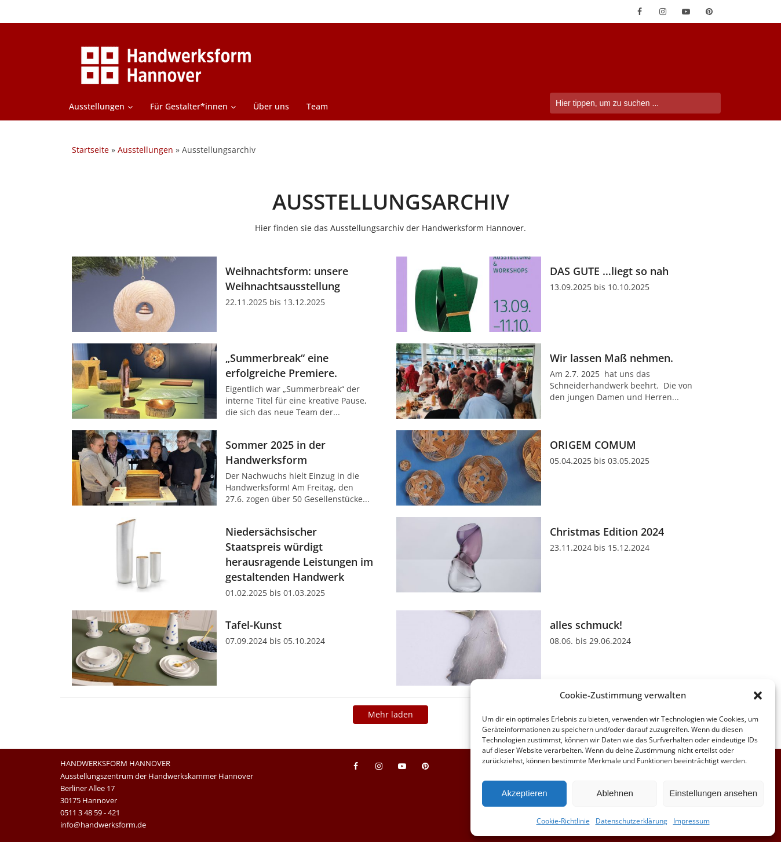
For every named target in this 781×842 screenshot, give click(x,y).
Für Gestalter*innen (189, 106)
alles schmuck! (586, 625)
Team (317, 106)
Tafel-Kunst (253, 625)
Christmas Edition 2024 (607, 532)
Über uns (271, 106)
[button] (758, 695)
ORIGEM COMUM (593, 445)
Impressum (691, 821)
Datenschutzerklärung (631, 821)
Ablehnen (614, 793)
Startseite (90, 149)
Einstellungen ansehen (713, 793)
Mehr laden (390, 714)
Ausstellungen (97, 106)
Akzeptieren (524, 793)
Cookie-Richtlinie (563, 821)
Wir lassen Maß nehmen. (611, 358)
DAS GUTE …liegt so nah (609, 271)
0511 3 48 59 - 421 (90, 812)
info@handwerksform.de (103, 824)
